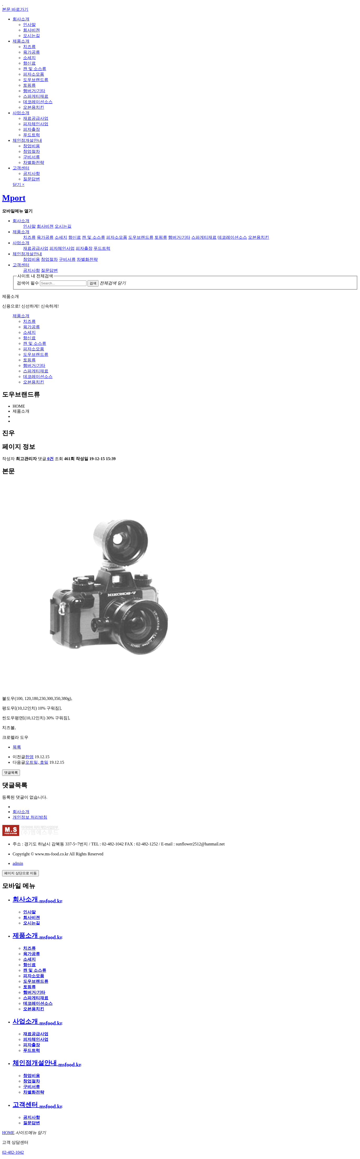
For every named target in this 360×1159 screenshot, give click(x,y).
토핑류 (29, 85)
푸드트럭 (31, 135)
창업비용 (31, 146)
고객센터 (21, 168)
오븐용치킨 (33, 107)
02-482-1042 (13, 1152)
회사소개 (21, 19)
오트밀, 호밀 (36, 762)
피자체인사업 (35, 124)
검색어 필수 (28, 283)
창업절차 (31, 151)
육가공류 (31, 52)
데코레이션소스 (38, 102)
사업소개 (21, 113)
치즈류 (29, 46)
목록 (17, 747)
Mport (13, 197)
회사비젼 (31, 30)
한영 (29, 757)
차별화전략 (33, 162)
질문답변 (31, 179)
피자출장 (31, 129)
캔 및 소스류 (34, 68)
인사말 (29, 24)
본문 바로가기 (15, 9)
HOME (8, 1132)
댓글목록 (11, 773)
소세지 (29, 57)
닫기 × (18, 184)
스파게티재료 (35, 96)
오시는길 (31, 35)
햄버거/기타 (34, 91)
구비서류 (31, 157)
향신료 (29, 63)
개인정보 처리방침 (30, 817)
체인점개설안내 (27, 140)
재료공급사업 (35, 118)
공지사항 (31, 173)
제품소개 (21, 41)
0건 (50, 458)
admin (18, 863)
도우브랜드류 (35, 79)
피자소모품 (33, 74)
